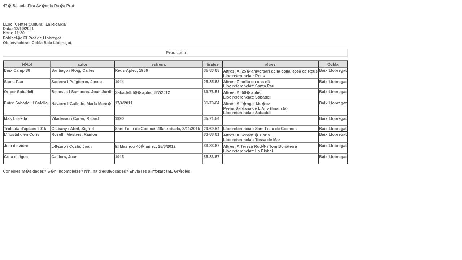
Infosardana (161, 171)
